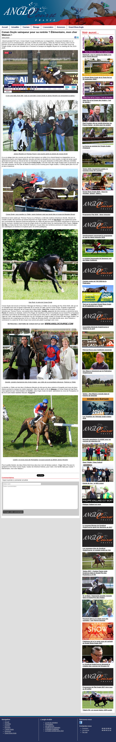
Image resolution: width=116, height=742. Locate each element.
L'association (48, 27)
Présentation (49, 724)
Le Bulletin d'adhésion (52, 729)
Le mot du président (51, 722)
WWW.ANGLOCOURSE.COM (59, 324)
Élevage (36, 27)
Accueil (5, 27)
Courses (26, 27)
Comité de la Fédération (52, 727)
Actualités (15, 27)
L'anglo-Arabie (9, 729)
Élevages (7, 727)
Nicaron (54, 389)
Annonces (61, 27)
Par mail (84, 732)
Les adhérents (49, 726)
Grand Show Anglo (76, 27)
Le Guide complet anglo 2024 (54, 731)
